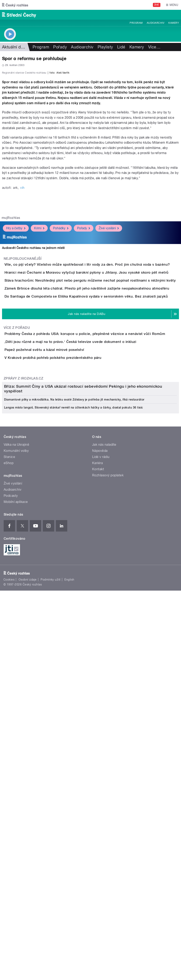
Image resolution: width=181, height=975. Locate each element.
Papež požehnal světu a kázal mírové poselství (60, 533)
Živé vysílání (109, 330)
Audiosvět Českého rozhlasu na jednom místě (33, 350)
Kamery (173, 22)
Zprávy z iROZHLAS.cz (23, 585)
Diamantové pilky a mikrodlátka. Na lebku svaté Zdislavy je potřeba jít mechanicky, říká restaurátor (74, 724)
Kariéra (97, 788)
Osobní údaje (28, 904)
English (69, 904)
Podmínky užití (51, 904)
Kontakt (98, 794)
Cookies (8, 904)
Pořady (60, 47)
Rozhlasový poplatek (108, 800)
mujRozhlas (11, 320)
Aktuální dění (14, 47)
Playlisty (105, 47)
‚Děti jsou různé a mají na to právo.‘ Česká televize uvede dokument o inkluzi (87, 514)
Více (154, 47)
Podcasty (11, 821)
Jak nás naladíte (104, 770)
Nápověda (100, 776)
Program (136, 22)
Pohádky (60, 330)
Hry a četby (15, 330)
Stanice (9, 782)
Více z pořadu (17, 488)
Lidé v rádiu (101, 782)
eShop (8, 788)
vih (22, 290)
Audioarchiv (155, 22)
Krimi (39, 330)
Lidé (121, 47)
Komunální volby (16, 776)
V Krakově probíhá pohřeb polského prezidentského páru (69, 553)
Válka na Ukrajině (16, 770)
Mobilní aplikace (16, 827)
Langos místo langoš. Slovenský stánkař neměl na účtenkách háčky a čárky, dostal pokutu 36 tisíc (73, 732)
